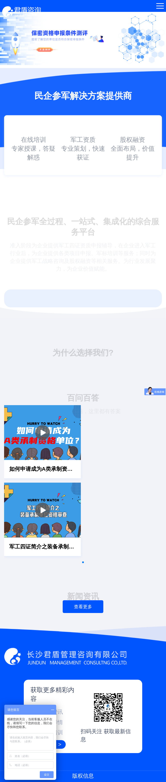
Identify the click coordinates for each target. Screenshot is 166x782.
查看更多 (83, 606)
